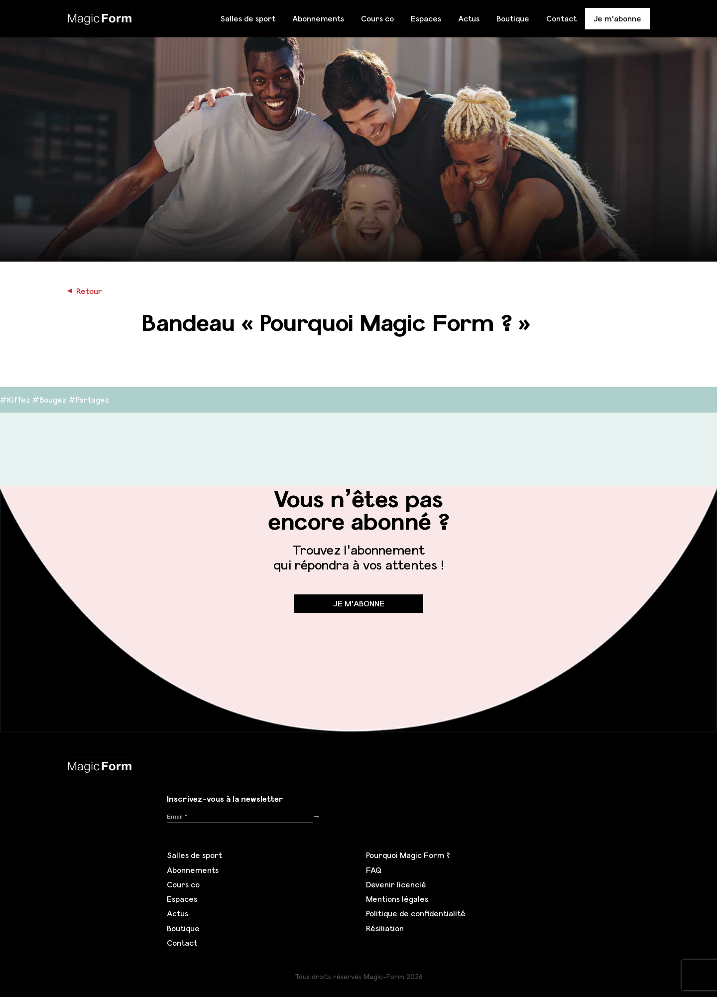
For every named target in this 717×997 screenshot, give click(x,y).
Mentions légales (397, 898)
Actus (468, 18)
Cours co (377, 18)
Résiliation (385, 928)
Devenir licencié (396, 884)
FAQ (373, 869)
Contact (561, 18)
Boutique (512, 18)
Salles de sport (247, 18)
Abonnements (318, 18)
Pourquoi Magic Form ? (408, 855)
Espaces (426, 18)
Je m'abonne (617, 18)
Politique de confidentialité (416, 913)
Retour (84, 290)
